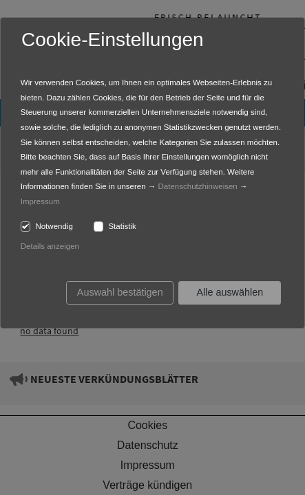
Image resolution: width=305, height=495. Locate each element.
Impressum (40, 201)
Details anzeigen (50, 246)
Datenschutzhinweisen (198, 186)
